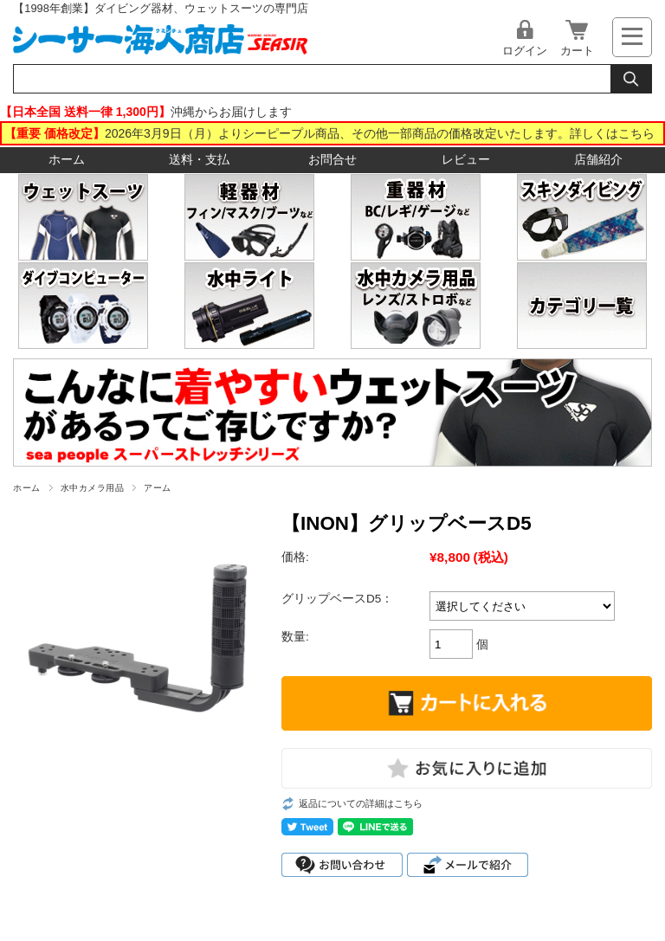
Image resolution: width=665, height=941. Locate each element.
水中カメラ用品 (92, 488)
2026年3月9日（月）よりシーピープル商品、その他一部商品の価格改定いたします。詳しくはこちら (380, 133)
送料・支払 (199, 159)
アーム (157, 488)
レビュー (466, 159)
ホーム (66, 159)
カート (577, 50)
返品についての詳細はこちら (361, 803)
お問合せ (332, 159)
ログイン (524, 50)
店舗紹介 (598, 159)
